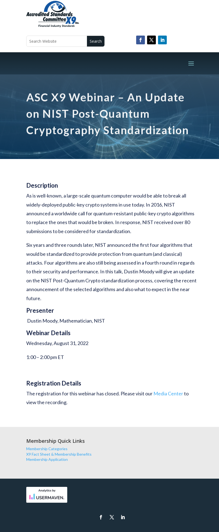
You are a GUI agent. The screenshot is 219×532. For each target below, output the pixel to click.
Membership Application (47, 459)
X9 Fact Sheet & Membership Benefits (59, 454)
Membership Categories (47, 448)
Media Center (168, 397)
